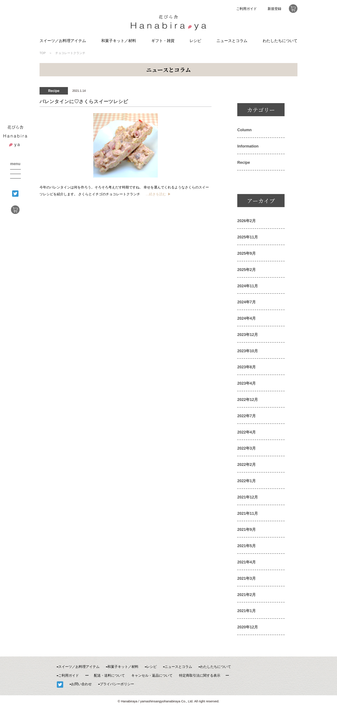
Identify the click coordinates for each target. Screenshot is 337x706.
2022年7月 (246, 416)
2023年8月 (246, 367)
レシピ (195, 41)
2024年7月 (246, 302)
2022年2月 (246, 464)
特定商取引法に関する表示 (199, 675)
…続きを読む (156, 194)
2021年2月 (246, 595)
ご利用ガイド (246, 9)
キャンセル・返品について (152, 675)
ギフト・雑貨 (163, 41)
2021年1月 (246, 611)
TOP (43, 52)
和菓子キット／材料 (118, 41)
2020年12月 (247, 627)
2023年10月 (247, 351)
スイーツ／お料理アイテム (63, 41)
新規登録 (274, 9)
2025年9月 (246, 253)
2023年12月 (247, 335)
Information (248, 146)
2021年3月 (246, 578)
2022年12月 (247, 399)
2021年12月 (247, 497)
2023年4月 (246, 383)
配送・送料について (109, 675)
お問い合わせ (81, 684)
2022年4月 (246, 432)
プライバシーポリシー (117, 684)
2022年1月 (246, 481)
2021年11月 (247, 513)
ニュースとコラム (231, 41)
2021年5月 (246, 546)
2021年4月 (246, 562)
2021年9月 (246, 529)
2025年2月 (246, 270)
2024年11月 (247, 286)
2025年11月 (247, 237)
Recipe (243, 162)
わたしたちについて (280, 41)
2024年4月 (246, 318)
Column (244, 130)
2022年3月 (246, 448)
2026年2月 (246, 221)
